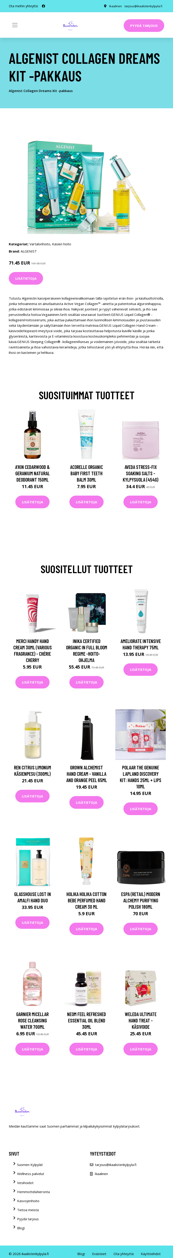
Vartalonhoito (40, 244)
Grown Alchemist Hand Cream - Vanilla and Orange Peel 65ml (86, 773)
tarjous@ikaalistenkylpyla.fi (142, 6)
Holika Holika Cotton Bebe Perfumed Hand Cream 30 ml (86, 900)
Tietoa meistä (28, 1210)
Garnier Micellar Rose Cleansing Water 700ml (32, 1020)
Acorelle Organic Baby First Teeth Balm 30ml (86, 473)
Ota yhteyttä (124, 1253)
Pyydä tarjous (144, 25)
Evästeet (99, 1253)
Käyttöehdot (151, 1253)
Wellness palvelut (30, 1173)
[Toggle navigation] (15, 25)
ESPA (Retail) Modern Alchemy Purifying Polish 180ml (140, 900)
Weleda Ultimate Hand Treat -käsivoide (141, 1020)
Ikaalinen (114, 6)
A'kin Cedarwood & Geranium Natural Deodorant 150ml (32, 473)
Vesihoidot (25, 1182)
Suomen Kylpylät (30, 1164)
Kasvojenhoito (28, 1201)
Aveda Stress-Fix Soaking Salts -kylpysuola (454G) (140, 473)
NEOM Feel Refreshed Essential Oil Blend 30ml (86, 1020)
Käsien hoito (61, 244)
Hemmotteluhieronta (33, 1191)
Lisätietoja (25, 278)
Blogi (21, 1228)
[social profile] (43, 6)
